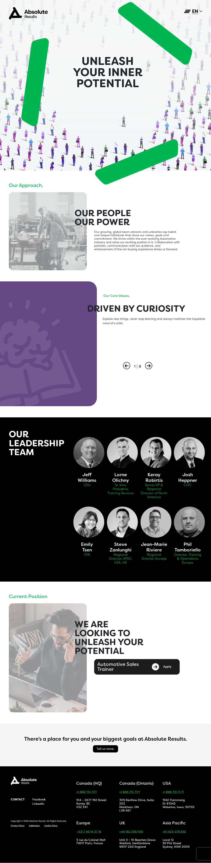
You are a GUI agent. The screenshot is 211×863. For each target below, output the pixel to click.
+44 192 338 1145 (131, 832)
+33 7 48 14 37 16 (89, 832)
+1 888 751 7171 (86, 792)
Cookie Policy (51, 825)
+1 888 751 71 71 (173, 792)
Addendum (34, 825)
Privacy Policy (18, 825)
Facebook (39, 799)
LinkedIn (38, 804)
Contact (18, 799)
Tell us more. (105, 749)
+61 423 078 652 (174, 832)
